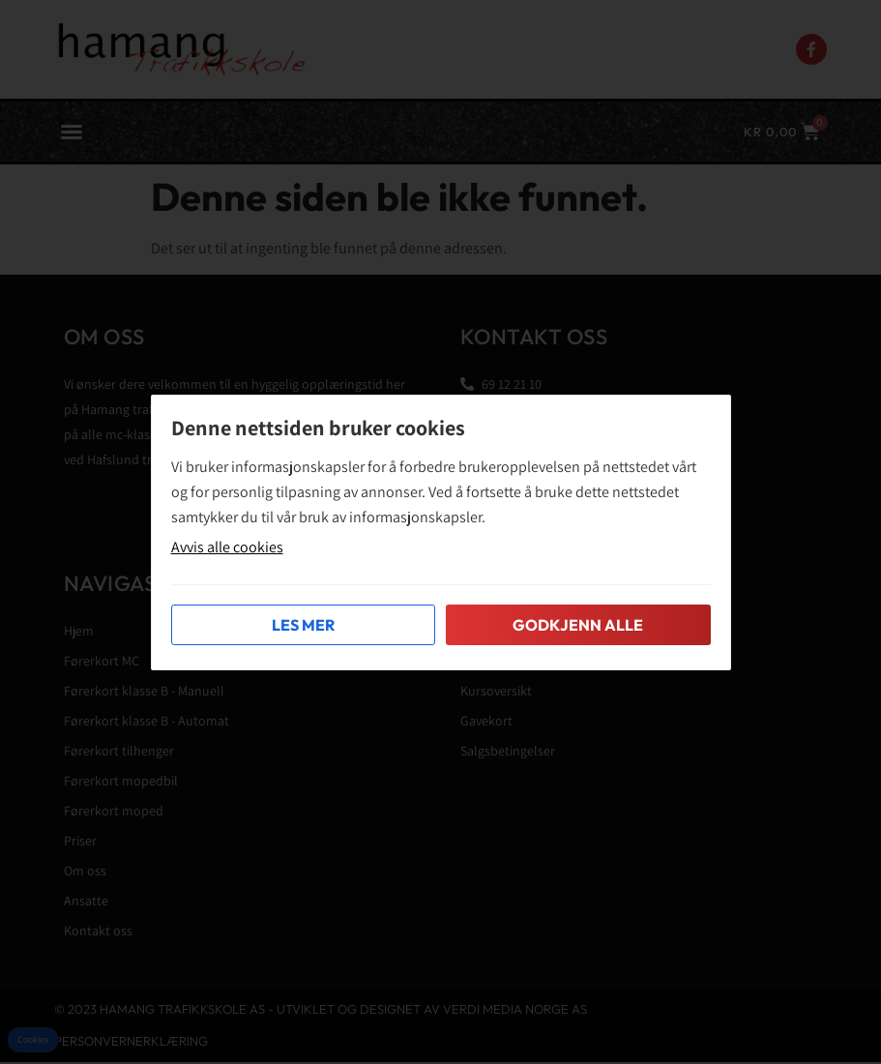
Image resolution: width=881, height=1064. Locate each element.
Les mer (303, 625)
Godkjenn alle (578, 625)
